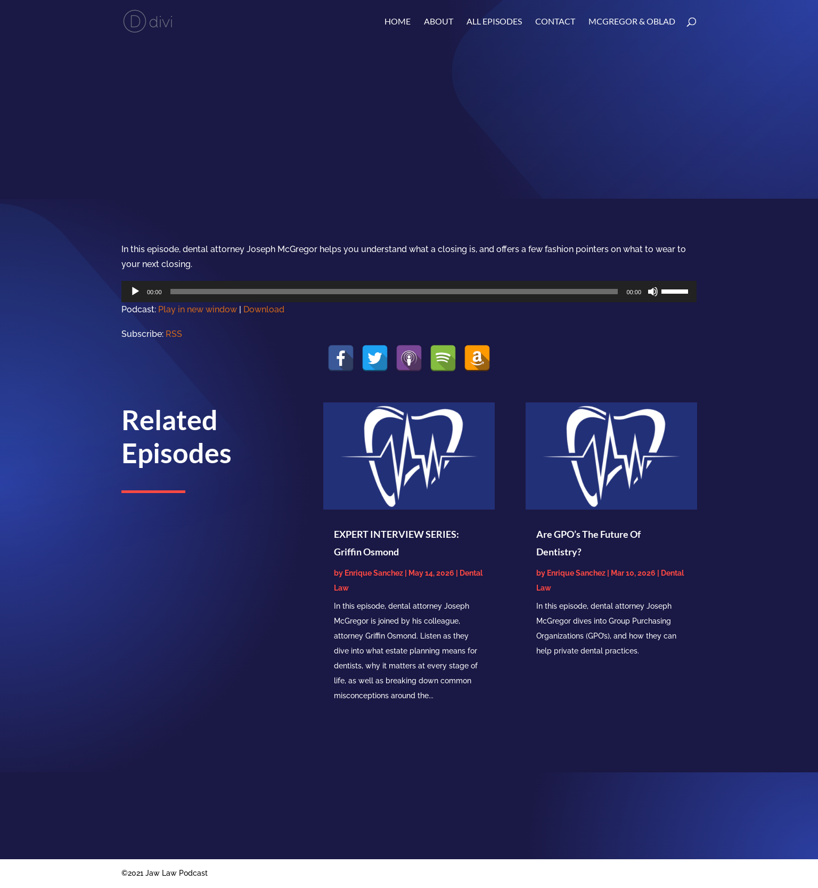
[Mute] (653, 291)
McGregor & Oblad (631, 22)
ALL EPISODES (494, 22)
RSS (174, 334)
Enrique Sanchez (374, 573)
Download (263, 309)
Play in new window (197, 309)
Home (398, 22)
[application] (409, 291)
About (438, 22)
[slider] (394, 291)
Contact (555, 22)
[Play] (135, 291)
